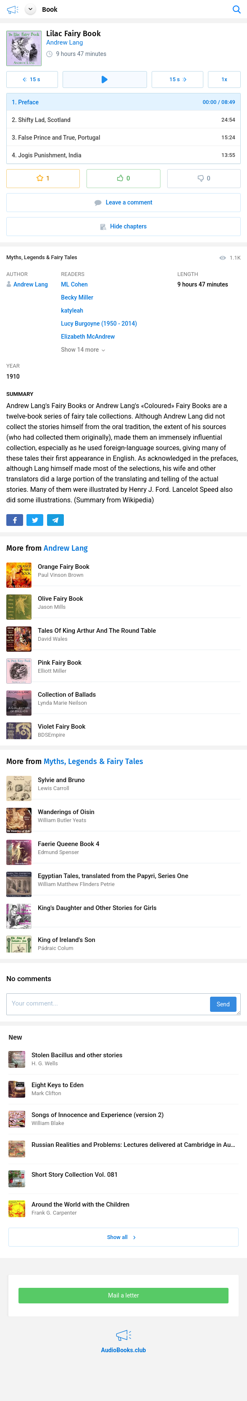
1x (224, 79)
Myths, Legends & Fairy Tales (41, 257)
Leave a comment (123, 202)
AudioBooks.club (123, 1330)
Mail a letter (123, 1295)
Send (223, 1004)
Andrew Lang (64, 42)
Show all (121, 1237)
